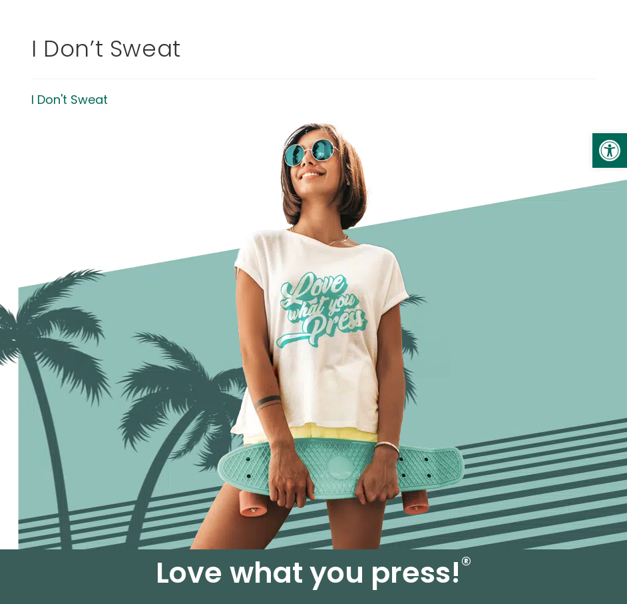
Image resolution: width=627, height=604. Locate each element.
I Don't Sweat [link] (69, 99)
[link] (609, 150)
